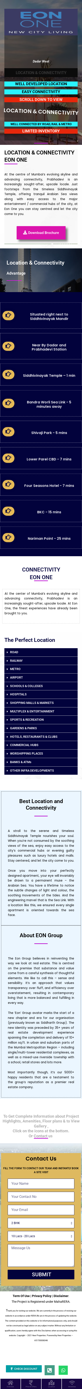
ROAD (14, 652)
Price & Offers (31, 1387)
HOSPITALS (18, 694)
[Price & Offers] (31, 1383)
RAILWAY (16, 660)
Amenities (72, 1387)
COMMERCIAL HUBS (24, 745)
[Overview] (10, 1383)
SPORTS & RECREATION (27, 719)
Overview (10, 1387)
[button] (41, 652)
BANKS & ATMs (20, 762)
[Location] (51, 1383)
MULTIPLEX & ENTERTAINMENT (32, 711)
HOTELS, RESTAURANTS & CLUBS (34, 736)
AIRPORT (16, 677)
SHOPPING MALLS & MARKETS (32, 703)
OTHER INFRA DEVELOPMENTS (32, 770)
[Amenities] (72, 1383)
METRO (15, 669)
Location (51, 1387)
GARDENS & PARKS (23, 728)
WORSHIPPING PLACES (26, 753)
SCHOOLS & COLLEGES (26, 686)
